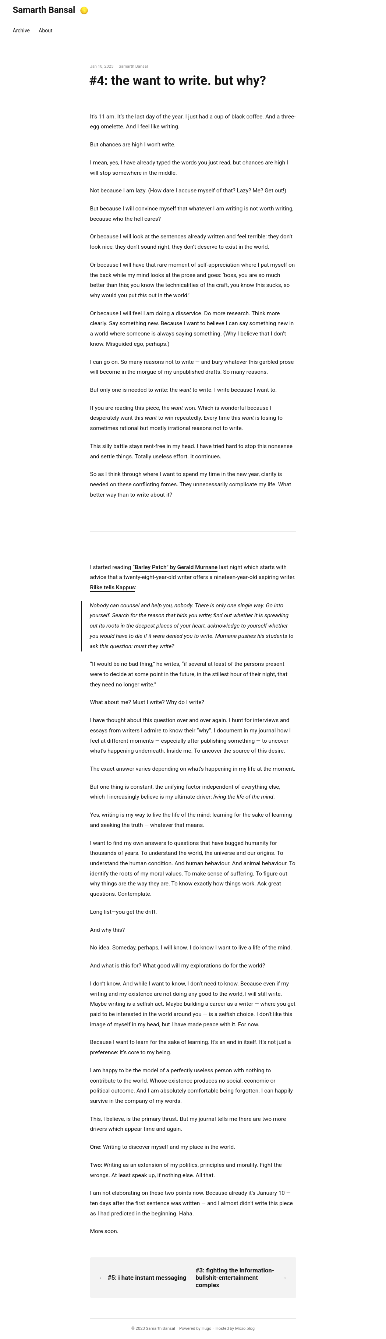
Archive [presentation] (21, 30)
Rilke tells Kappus (112, 587)
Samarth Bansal (44, 10)
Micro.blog (245, 1328)
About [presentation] (45, 30)
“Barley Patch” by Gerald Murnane (174, 567)
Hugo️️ (207, 1328)
